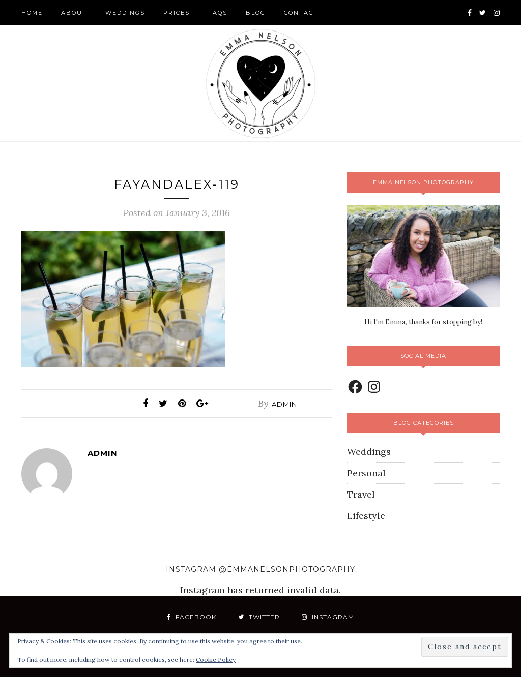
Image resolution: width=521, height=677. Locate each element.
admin (284, 404)
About (74, 12)
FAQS (217, 12)
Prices (176, 12)
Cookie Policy (216, 659)
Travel (361, 494)
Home (32, 12)
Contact (301, 12)
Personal (366, 473)
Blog (256, 12)
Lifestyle (366, 515)
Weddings (125, 12)
